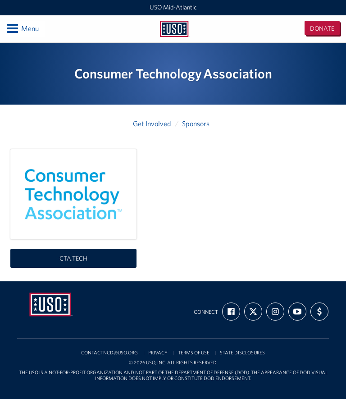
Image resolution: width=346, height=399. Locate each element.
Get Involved (152, 123)
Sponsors (195, 123)
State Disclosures (242, 353)
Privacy (158, 353)
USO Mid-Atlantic (173, 7)
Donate (322, 28)
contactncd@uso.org (109, 353)
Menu (22, 28)
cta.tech (73, 258)
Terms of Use (193, 353)
